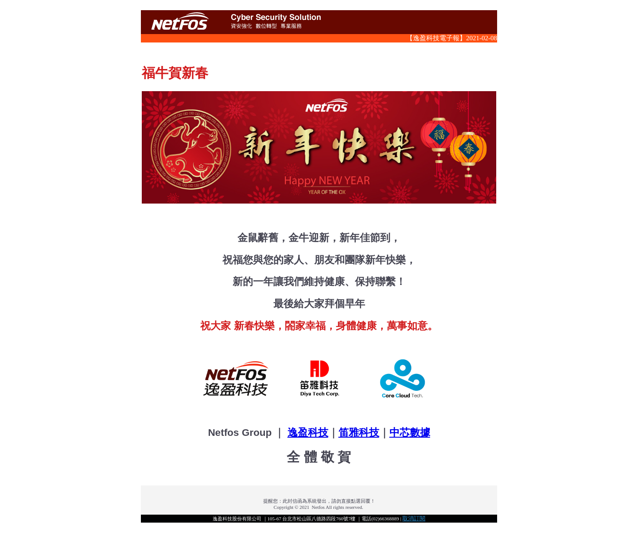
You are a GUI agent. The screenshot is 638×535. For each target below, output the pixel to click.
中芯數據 (409, 432)
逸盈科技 (308, 432)
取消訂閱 (413, 518)
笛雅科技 (358, 432)
